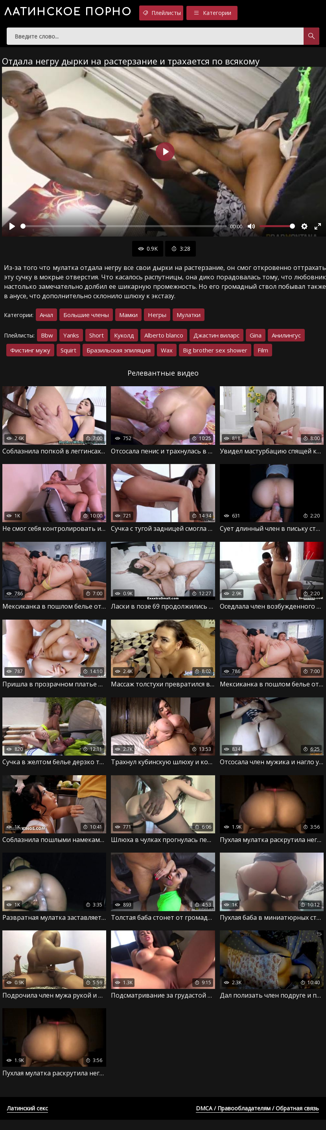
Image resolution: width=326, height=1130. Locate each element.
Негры (157, 319)
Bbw (47, 339)
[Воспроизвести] (12, 230)
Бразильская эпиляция (119, 354)
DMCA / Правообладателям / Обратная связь (257, 1118)
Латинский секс (27, 1118)
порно (86, 13)
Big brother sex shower (215, 354)
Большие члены (86, 319)
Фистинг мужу (30, 354)
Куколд (124, 339)
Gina (256, 339)
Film (263, 354)
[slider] (123, 231)
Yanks (71, 339)
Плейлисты (202, 13)
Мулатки (189, 319)
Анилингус (286, 339)
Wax (167, 354)
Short (96, 339)
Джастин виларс (216, 339)
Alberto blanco (163, 339)
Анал (46, 319)
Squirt (68, 354)
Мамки (128, 319)
